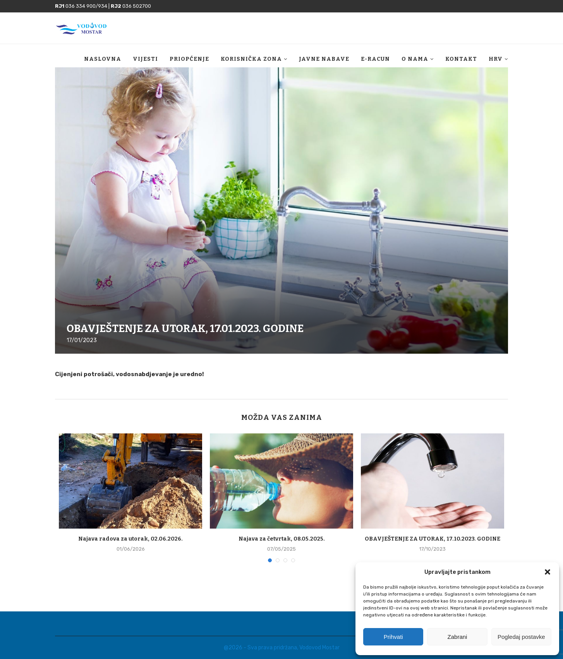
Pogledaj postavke (521, 636)
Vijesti (145, 59)
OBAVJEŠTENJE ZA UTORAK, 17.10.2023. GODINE (432, 539)
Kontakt (461, 59)
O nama (415, 59)
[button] (547, 572)
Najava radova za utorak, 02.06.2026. (130, 539)
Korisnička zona (251, 59)
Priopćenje (189, 59)
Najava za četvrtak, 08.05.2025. (282, 539)
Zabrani (457, 636)
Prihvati (393, 636)
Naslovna (102, 59)
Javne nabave (324, 59)
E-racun (375, 59)
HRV (496, 59)
